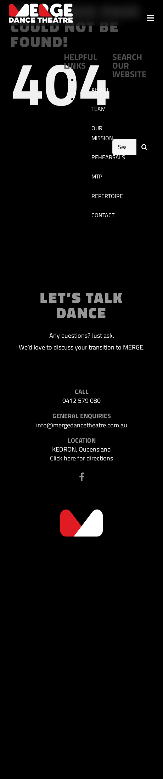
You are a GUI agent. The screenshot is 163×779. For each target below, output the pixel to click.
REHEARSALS (108, 157)
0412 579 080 (81, 400)
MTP (96, 176)
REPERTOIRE (107, 196)
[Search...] (124, 147)
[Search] (144, 147)
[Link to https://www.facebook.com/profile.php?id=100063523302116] (81, 477)
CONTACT (102, 215)
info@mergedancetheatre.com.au (81, 425)
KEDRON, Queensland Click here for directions (81, 453)
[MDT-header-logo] (41, 6)
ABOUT (100, 89)
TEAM (98, 109)
